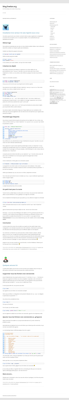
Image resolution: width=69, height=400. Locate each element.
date (61, 93)
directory (53, 94)
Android (52, 26)
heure (55, 96)
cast (54, 92)
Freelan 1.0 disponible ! (54, 50)
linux (10, 248)
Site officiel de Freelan (54, 81)
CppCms (58, 93)
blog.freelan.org (10, 6)
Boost (52, 28)
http (5, 248)
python (61, 99)
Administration (19, 246)
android (52, 89)
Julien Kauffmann (33, 248)
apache (39, 246)
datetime (63, 93)
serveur (15, 248)
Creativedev (52, 71)
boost (51, 90)
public (59, 99)
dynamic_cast (57, 94)
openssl (51, 99)
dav (42, 246)
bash (63, 89)
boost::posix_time (56, 90)
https (7, 248)
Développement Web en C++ (55, 47)
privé (53, 99)
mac (63, 98)
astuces (36, 381)
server (12, 248)
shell (65, 100)
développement (63, 94)
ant (56, 89)
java (55, 98)
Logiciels (51, 37)
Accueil (4, 12)
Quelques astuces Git (10, 264)
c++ (51, 92)
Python (52, 33)
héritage (62, 96)
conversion (53, 94)
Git (29, 246)
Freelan (51, 36)
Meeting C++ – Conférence (55, 49)
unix (18, 248)
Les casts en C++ (62, 70)
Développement (25, 246)
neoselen (52, 68)
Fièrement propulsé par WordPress (9, 394)
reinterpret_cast (53, 100)
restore (57, 100)
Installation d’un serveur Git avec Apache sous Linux (21, 33)
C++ (51, 29)
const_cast (61, 92)
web (58, 101)
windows (53, 103)
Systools (51, 39)
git (3, 248)
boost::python (61, 90)
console (57, 92)
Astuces (17, 381)
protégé (56, 99)
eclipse (51, 96)
